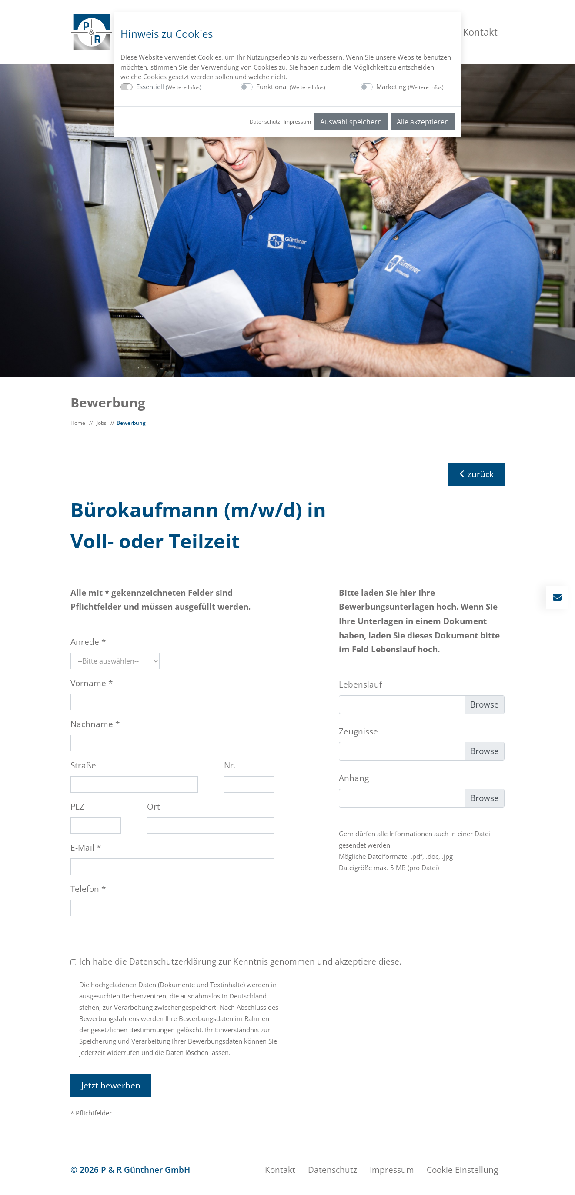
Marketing (410, 86)
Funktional (290, 86)
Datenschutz (265, 121)
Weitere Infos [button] (183, 87)
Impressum (297, 121)
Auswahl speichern (351, 122)
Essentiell (168, 86)
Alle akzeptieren (423, 122)
